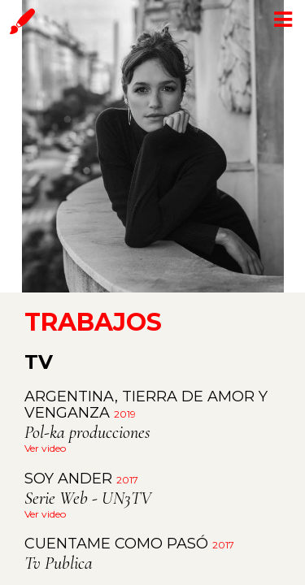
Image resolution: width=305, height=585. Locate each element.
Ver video (45, 448)
